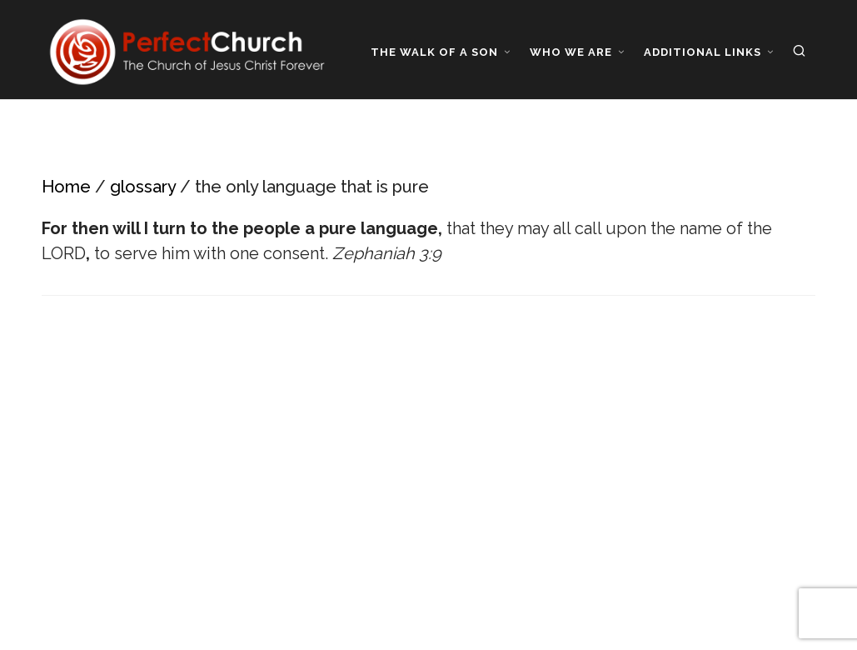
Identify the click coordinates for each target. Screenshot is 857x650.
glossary (143, 187)
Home (66, 187)
